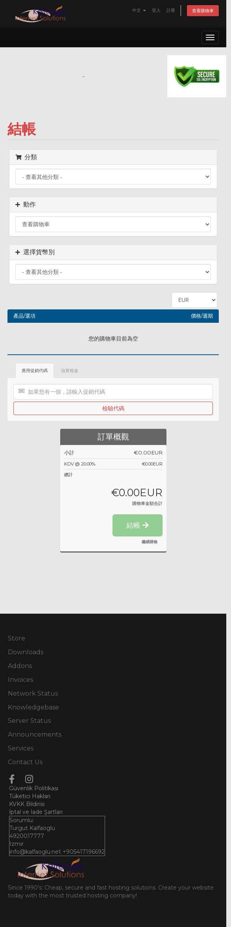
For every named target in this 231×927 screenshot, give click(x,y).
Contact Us (25, 762)
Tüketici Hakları (29, 796)
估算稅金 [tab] (69, 370)
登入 (156, 10)
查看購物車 (203, 10)
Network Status (33, 693)
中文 (139, 10)
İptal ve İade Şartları (36, 811)
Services (20, 748)
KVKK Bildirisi (26, 804)
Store (16, 638)
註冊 (170, 10)
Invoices (20, 679)
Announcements (34, 734)
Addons (20, 666)
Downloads (25, 652)
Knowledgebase (33, 707)
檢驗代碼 (113, 408)
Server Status (29, 720)
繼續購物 (149, 541)
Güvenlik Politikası (33, 788)
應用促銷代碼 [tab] (35, 370)
